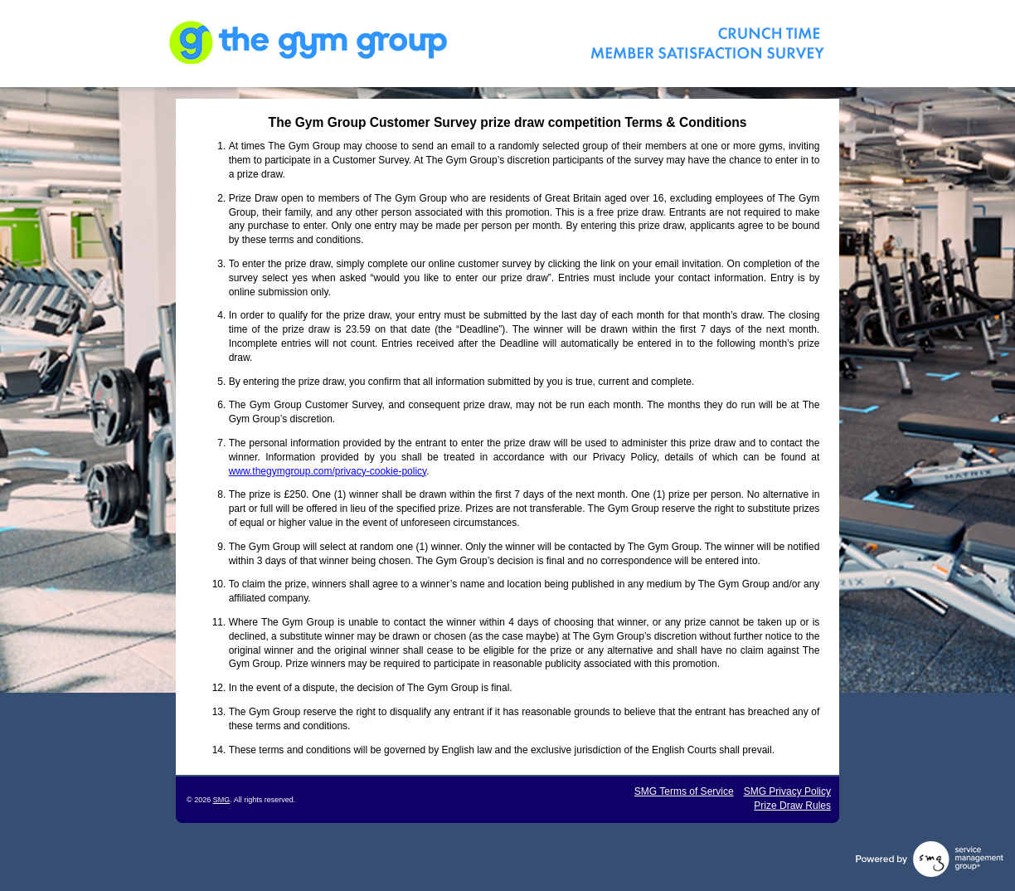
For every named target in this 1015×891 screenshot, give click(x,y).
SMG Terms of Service (684, 791)
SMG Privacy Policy (787, 791)
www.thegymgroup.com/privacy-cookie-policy (328, 471)
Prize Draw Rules (792, 805)
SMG (222, 800)
